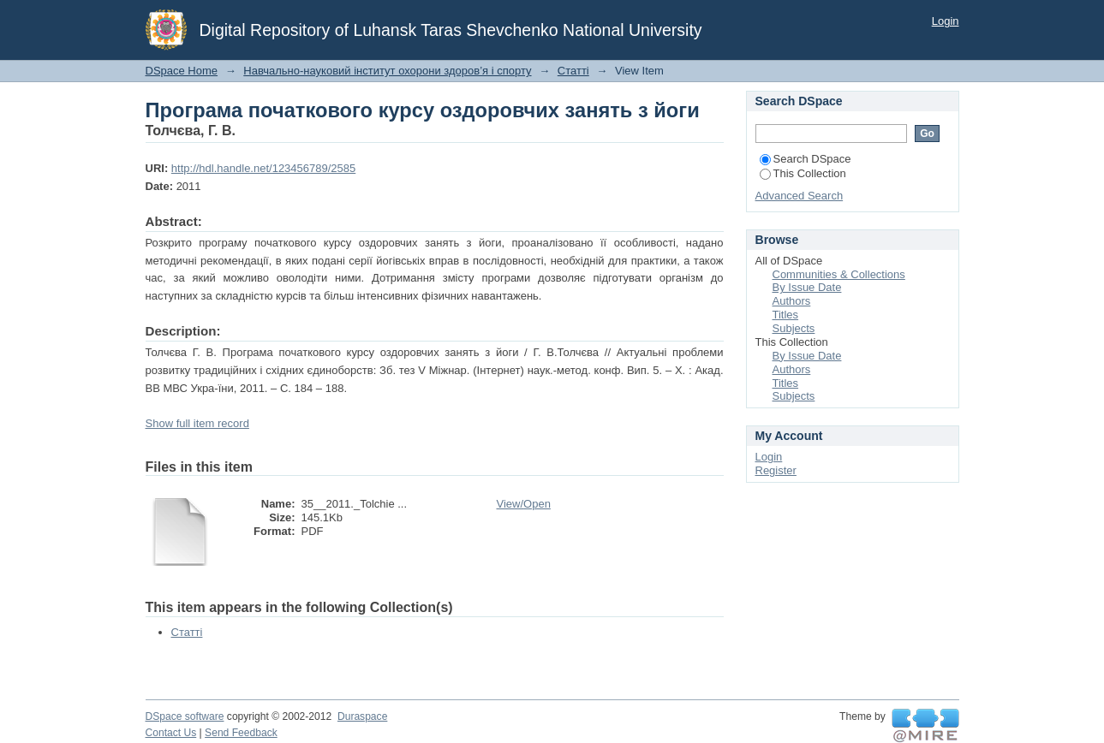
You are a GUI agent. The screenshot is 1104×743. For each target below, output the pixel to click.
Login (945, 21)
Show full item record (197, 423)
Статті (573, 70)
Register (776, 470)
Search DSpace (805, 158)
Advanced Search (799, 195)
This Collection (803, 173)
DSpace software (185, 716)
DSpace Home (182, 70)
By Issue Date (807, 287)
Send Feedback (241, 733)
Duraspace (362, 716)
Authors (792, 300)
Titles (786, 314)
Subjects (794, 328)
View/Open (524, 503)
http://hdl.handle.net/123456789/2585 (263, 168)
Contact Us (171, 733)
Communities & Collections (839, 274)
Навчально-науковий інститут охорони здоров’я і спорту (387, 70)
